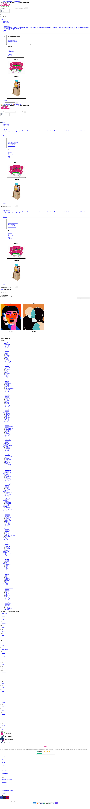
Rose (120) (7, 488)
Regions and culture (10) (7, 539)
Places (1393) (5, 446)
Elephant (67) (7, 385)
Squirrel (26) (7, 405)
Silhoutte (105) (6, 551)
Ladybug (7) (7, 504)
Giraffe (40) (7, 387)
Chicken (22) (7, 423)
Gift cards (16, 59)
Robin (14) (7, 441)
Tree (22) (7, 372)
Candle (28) (7, 591)
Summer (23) (7, 549)
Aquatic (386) (5, 412)
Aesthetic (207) (6, 374)
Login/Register (6, 21)
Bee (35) (7, 501)
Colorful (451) (5, 444)
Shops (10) (7, 460)
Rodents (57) (7, 401)
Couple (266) (7, 530)
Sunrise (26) (7, 523)
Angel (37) (7, 529)
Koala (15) (7, 392)
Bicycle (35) (7, 573)
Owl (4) (6, 368)
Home (1, 289)
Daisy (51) (7, 477)
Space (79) (5, 552)
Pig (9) (6, 399)
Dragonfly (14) (8, 503)
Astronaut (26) (8, 553)
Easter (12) (7, 471)
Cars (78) (7, 576)
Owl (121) (7, 432)
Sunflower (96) (8, 489)
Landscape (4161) (6, 505)
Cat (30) (6, 350)
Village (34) (7, 463)
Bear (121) (7, 377)
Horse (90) (7, 390)
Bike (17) (7, 574)
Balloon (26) (7, 469)
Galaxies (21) (7, 555)
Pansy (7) (7, 485)
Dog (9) (6, 354)
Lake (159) (7, 516)
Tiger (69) (7, 406)
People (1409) (5, 527)
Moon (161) (7, 556)
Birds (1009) (5, 421)
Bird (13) (7, 346)
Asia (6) (6, 541)
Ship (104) (7, 581)
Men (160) (7, 533)
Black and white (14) (9, 588)
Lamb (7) (7, 393)
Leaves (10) (7, 362)
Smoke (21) (7, 605)
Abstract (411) (5, 343)
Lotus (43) (7, 481)
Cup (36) (7, 593)
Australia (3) (7, 543)
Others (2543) (5, 584)
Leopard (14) (7, 395)
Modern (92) (5, 506)
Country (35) (7, 451)
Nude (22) (7, 534)
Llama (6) (7, 397)
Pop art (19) (5, 537)
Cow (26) (7, 381)
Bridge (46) (7, 447)
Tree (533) (7, 525)
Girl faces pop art (11, 333)
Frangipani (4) (8, 479)
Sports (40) (5, 563)
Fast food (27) (8, 494)
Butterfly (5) (7, 348)
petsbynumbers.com (17, 1)
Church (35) (7, 449)
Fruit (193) (7, 495)
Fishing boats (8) (8, 578)
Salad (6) (7, 496)
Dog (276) (7, 384)
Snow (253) (7, 522)
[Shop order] (83, 298)
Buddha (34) (7, 590)
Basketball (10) (8, 564)
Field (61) (7, 452)
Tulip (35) (7, 490)
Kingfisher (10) (8, 430)
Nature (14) (7, 367)
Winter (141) (7, 550)
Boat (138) (7, 575)
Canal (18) (7, 512)
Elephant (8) (7, 355)
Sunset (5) (7, 371)
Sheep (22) (7, 402)
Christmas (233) (8, 470)
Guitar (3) (7, 359)
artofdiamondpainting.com (7, 1)
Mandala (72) (7, 598)
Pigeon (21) (7, 438)
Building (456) (8, 448)
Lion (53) (7, 396)
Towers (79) (7, 462)
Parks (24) (7, 457)
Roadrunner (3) (8, 440)
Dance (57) (7, 531)
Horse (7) (7, 360)
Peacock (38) (7, 434)
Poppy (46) (7, 487)
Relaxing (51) (7, 603)
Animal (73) (7, 344)
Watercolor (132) (8, 509)
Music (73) (7, 599)
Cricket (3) (7, 565)
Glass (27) (7, 594)
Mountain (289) (8, 517)
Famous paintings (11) (7, 465)
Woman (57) (7, 373)
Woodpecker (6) (8, 443)
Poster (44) (5, 538)
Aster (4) (7, 475)
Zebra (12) (7, 411)
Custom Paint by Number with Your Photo (13, 28)
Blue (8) (6, 347)
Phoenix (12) (7, 437)
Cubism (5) (7, 507)
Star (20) (7, 560)
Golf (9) (6, 567)
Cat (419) (7, 378)
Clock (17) (7, 592)
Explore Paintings (6, 26)
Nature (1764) (5, 510)
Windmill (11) (8, 464)
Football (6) (7, 566)
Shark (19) (7, 418)
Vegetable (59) (8, 497)
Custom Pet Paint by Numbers (11, 29)
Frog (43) (7, 416)
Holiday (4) (7, 595)
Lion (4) (6, 363)
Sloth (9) (7, 403)
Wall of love (5, 30)
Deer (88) (7, 382)
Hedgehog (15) (8, 389)
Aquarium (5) (7, 413)
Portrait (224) (7, 369)
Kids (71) (7, 532)
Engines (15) (7, 577)
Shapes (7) (7, 370)
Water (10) (7, 499)
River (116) (7, 519)
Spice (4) (7, 606)
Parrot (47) (7, 433)
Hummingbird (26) (8, 429)
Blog (4, 31)
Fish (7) (6, 357)
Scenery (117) (8, 520)
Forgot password (6, 22)
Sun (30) (7, 561)
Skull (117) (7, 604)
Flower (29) (7, 358)
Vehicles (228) (5, 570)
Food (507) (5, 491)
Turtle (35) (7, 419)
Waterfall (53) (8, 526)
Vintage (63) (5, 583)
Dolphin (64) (7, 414)
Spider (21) (7, 404)
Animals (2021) (6, 376)
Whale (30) (7, 420)
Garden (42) (7, 454)
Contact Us (5, 100)
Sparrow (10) (7, 442)
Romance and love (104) (10, 535)
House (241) (7, 455)
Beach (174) (7, 511)
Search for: (2, 8)
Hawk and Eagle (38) (9, 428)
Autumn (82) (7, 546)
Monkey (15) (7, 398)
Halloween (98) (8, 472)
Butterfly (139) (8, 502)
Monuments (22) (8, 456)
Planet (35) (7, 558)
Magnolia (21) (8, 482)
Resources (5, 32)
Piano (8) (7, 601)
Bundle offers (16, 76)
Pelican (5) (7, 435)
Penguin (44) (7, 436)
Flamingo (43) (8, 427)
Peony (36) (7, 486)
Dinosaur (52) (8, 383)
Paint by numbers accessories (14, 36)
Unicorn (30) (7, 407)
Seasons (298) (5, 545)
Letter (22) (7, 597)
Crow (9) (7, 425)
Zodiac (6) (7, 609)
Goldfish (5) (7, 417)
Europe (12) (7, 544)
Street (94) (7, 461)
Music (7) (7, 366)
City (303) (7, 450)
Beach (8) (7, 345)
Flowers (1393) (6, 473)
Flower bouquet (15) (9, 478)
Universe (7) (7, 562)
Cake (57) (7, 493)
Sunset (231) (7, 524)
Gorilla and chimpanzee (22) (10, 388)
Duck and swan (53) (9, 426)
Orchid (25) (7, 484)
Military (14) (7, 579)
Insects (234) (5, 500)
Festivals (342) (6, 467)
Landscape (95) (8, 361)
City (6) (6, 352)
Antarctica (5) (8, 540)
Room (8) (7, 458)
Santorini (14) (8, 459)
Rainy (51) (7, 547)
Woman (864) (7, 536)
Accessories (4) (6, 375)
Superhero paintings (9, 608)
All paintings (5, 342)
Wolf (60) (7, 410)
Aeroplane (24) (8, 571)
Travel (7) (5, 569)
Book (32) (7, 589)
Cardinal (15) (7, 422)
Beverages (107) (8, 492)
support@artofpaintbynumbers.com (7, 800)
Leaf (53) (7, 596)
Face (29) (7, 356)
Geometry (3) (7, 508)
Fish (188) (7, 415)
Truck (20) (7, 582)
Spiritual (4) (7, 607)
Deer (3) (6, 353)
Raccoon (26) (7, 400)
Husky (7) (7, 391)
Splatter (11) (5, 568)
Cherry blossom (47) (9, 476)
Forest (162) (7, 515)
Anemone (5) (7, 474)
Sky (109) (7, 559)
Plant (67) (7, 518)
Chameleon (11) (8, 380)
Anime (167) (7, 585)
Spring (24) (7, 548)
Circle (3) (7, 351)
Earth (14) (7, 554)
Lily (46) (7, 480)
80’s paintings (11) (8, 586)
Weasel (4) (7, 408)
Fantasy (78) (5, 466)
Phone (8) (7, 600)
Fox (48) (7, 386)
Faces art (33, 333)
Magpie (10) (7, 431)
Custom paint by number (7, 445)
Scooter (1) (7, 580)
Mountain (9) (7, 365)
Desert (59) (7, 514)
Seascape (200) (8, 521)
